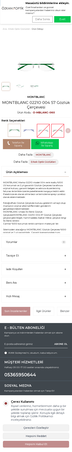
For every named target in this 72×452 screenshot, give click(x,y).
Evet (62, 19)
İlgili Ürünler (43, 311)
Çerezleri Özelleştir (36, 427)
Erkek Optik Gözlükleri (19, 29)
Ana (5, 29)
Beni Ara (36, 283)
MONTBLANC (36, 97)
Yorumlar (36, 242)
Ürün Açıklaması (36, 172)
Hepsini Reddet (36, 436)
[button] (68, 130)
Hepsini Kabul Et (36, 444)
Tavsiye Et (36, 255)
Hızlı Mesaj (36, 296)
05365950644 (20, 374)
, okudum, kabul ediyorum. (31, 352)
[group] (36, 66)
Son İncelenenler (16, 311)
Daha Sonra (42, 19)
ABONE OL (60, 343)
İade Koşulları (36, 269)
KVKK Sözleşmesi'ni (19, 352)
